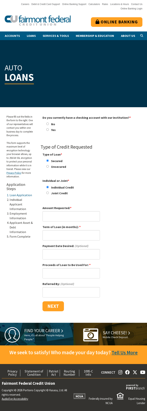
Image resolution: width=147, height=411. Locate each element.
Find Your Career (42, 331)
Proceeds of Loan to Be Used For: (65, 265)
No (53, 124)
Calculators (94, 4)
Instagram (120, 372)
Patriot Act (53, 373)
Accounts (12, 36)
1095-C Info (88, 373)
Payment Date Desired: (58, 246)
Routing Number (69, 373)
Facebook (127, 372)
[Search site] (141, 35)
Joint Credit (59, 193)
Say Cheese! (115, 333)
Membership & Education (95, 36)
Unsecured (58, 167)
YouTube (142, 372)
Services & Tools (56, 36)
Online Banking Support (74, 4)
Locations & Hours (119, 4)
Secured (56, 161)
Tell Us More (124, 352)
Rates (105, 4)
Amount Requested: (56, 208)
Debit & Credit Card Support (45, 4)
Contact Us (136, 4)
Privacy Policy (14, 173)
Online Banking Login (131, 8)
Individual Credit (62, 187)
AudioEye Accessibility (15, 399)
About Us (128, 36)
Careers (25, 4)
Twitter (135, 372)
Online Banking (117, 22)
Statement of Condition (33, 373)
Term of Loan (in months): (60, 227)
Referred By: (51, 284)
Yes (53, 130)
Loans (31, 36)
